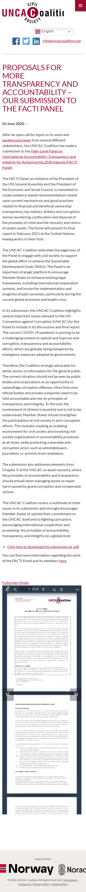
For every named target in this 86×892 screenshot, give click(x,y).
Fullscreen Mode (15, 582)
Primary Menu (80, 5)
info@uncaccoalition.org (62, 40)
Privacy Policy (41, 884)
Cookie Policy (60, 884)
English (44, 31)
